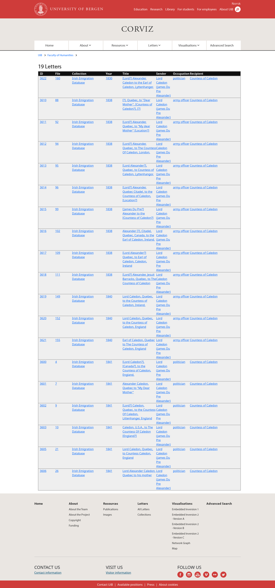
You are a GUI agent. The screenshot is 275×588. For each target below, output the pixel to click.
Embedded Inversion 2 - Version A (185, 516)
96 (56, 187)
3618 (43, 275)
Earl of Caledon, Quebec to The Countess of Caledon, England (139, 344)
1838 (109, 100)
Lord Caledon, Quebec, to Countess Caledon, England (138, 453)
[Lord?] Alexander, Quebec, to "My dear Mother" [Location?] (136, 126)
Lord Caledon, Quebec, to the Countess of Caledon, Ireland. (138, 300)
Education (140, 9)
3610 (43, 100)
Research (156, 9)
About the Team (78, 509)
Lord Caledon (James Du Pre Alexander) (163, 86)
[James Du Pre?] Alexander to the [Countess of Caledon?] (138, 213)
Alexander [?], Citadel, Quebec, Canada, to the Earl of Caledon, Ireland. (139, 235)
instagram (190, 575)
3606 (43, 471)
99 (56, 209)
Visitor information (118, 573)
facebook (181, 575)
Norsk (236, 4)
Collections (144, 514)
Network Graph (181, 543)
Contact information (47, 573)
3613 (43, 166)
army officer (181, 100)
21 (56, 449)
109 (57, 253)
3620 (43, 318)
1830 (109, 78)
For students (186, 9)
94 (56, 144)
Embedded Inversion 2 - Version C (185, 535)
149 (57, 296)
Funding (74, 525)
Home (49, 45)
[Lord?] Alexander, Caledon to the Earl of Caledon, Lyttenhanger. (138, 82)
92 (56, 122)
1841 (109, 362)
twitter (224, 575)
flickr (216, 575)
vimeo (207, 575)
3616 (43, 231)
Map (174, 548)
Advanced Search (222, 45)
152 (57, 318)
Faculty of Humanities (60, 55)
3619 (43, 296)
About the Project (79, 514)
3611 (43, 122)
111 (57, 275)
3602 (43, 405)
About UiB (226, 9)
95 (56, 166)
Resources (118, 45)
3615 (43, 209)
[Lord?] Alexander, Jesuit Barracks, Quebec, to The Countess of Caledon (139, 279)
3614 (43, 187)
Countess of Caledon (204, 78)
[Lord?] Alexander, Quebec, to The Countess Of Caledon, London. (139, 148)
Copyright (75, 520)
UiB (40, 55)
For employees (207, 9)
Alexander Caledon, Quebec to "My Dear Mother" (136, 388)
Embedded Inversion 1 (185, 509)
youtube (199, 575)
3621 (43, 340)
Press (150, 585)
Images (107, 514)
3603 (43, 427)
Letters (153, 45)
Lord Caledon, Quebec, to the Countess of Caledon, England (138, 322)
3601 (43, 384)
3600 (43, 362)
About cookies (168, 585)
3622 (43, 78)
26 (56, 471)
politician (179, 78)
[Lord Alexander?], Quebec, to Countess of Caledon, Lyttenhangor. (138, 170)
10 (56, 427)
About (84, 45)
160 (57, 78)
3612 (43, 144)
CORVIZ (137, 29)
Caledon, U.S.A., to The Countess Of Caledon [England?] (138, 431)
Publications (110, 509)
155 (57, 340)
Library (170, 9)
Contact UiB (105, 585)
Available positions (130, 585)
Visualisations (187, 45)
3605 (43, 449)
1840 (109, 296)
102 (57, 231)
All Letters (143, 509)
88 (56, 100)
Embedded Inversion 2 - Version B (185, 526)
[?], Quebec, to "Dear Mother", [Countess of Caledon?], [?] (137, 104)
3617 (43, 253)
